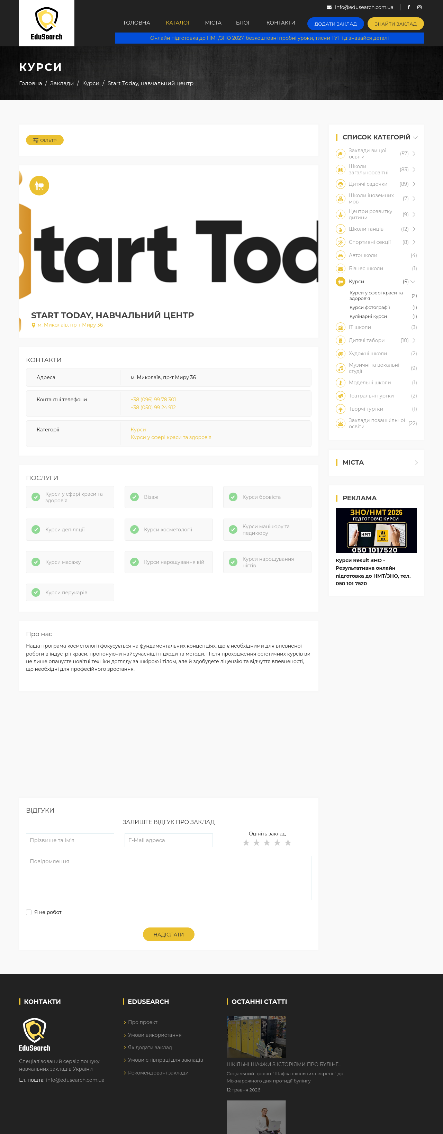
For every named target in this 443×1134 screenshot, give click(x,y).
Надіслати (169, 938)
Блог (249, 23)
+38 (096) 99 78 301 (153, 401)
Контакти (289, 23)
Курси (138, 431)
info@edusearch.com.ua (75, 1084)
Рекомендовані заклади (158, 1076)
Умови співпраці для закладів (165, 1064)
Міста (215, 23)
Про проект (142, 1026)
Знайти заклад (398, 22)
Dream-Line (409, 1124)
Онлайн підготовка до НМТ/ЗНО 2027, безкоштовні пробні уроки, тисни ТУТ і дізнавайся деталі (272, 38)
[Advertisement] (168, 752)
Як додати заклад (150, 1051)
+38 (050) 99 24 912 (153, 409)
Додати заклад (342, 22)
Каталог (176, 23)
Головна (133, 23)
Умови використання (155, 1038)
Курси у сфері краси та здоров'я (171, 439)
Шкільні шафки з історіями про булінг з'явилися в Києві (341, 1025)
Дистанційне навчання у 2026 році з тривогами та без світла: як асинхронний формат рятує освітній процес (347, 1068)
